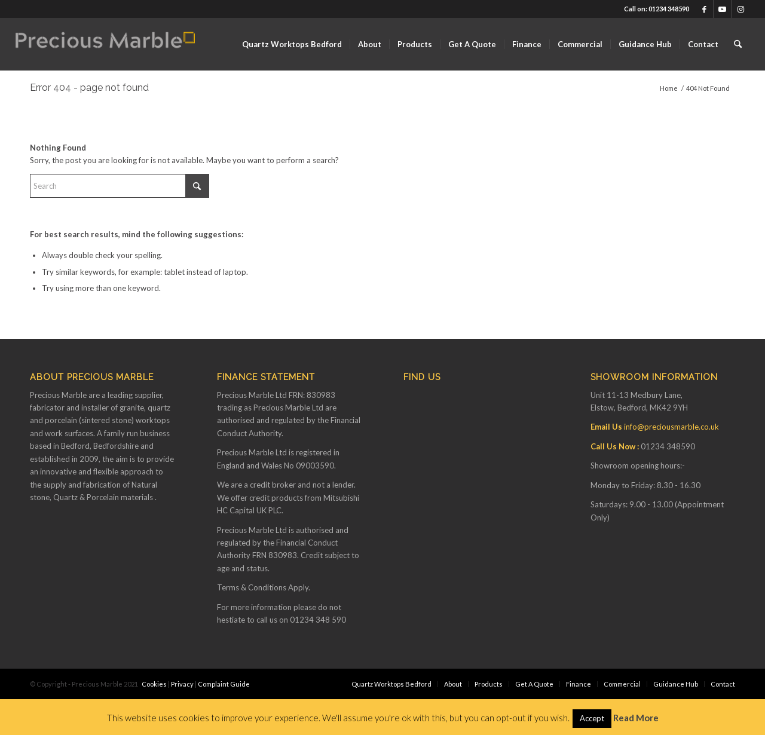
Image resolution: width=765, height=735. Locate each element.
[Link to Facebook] (704, 9)
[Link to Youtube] (722, 9)
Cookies (154, 684)
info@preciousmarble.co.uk (671, 426)
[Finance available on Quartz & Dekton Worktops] (105, 44)
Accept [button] (592, 718)
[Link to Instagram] (740, 9)
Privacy (182, 684)
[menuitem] (292, 44)
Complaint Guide (224, 684)
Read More (636, 717)
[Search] (737, 44)
